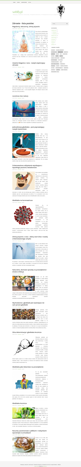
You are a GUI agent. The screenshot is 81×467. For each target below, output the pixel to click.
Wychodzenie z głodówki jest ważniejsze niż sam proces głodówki (29, 304)
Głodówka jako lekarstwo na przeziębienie (28, 367)
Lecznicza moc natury (20, 96)
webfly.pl (18, 11)
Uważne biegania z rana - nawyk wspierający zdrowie (29, 64)
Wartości (53, 41)
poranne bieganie (61, 62)
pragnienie (53, 66)
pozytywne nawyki (59, 64)
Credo (18, 2)
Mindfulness (54, 33)
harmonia (53, 54)
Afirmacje (53, 39)
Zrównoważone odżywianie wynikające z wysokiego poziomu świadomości (28, 166)
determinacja (54, 52)
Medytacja (54, 32)
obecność (53, 60)
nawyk (63, 56)
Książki (52, 42)
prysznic (59, 66)
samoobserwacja (55, 70)
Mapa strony (36, 466)
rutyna (61, 68)
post (52, 64)
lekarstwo (53, 56)
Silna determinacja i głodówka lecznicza (27, 332)
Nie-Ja (29, 2)
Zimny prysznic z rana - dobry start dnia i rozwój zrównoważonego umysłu (28, 238)
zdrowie (58, 72)
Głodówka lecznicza (20, 403)
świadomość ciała (63, 74)
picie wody (53, 62)
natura (59, 56)
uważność (62, 70)
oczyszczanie (60, 60)
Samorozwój (24, 2)
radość (64, 66)
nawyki (53, 58)
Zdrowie (19, 28)
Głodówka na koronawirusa (23, 200)
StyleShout (45, 466)
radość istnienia (55, 68)
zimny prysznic (54, 74)
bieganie (53, 50)
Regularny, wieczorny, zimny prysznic (26, 26)
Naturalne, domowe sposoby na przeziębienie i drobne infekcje (24, 271)
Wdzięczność (54, 35)
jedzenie (59, 54)
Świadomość (53, 30)
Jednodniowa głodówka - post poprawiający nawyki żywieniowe (29, 128)
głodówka (61, 52)
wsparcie (53, 72)
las (67, 54)
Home (14, 2)
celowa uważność (61, 50)
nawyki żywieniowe (60, 58)
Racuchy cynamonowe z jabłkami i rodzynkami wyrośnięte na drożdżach (27, 432)
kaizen (63, 54)
